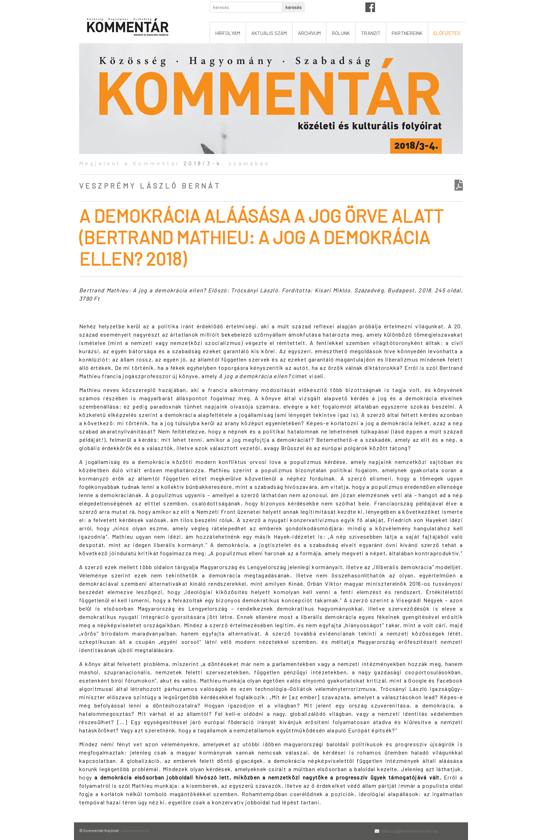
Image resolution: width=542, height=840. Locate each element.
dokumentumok (135, 830)
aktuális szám (269, 33)
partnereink (407, 33)
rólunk (341, 33)
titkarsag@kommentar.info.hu (409, 831)
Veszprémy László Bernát (150, 185)
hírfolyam (227, 33)
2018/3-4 (203, 163)
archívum (309, 33)
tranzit (371, 33)
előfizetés (446, 33)
